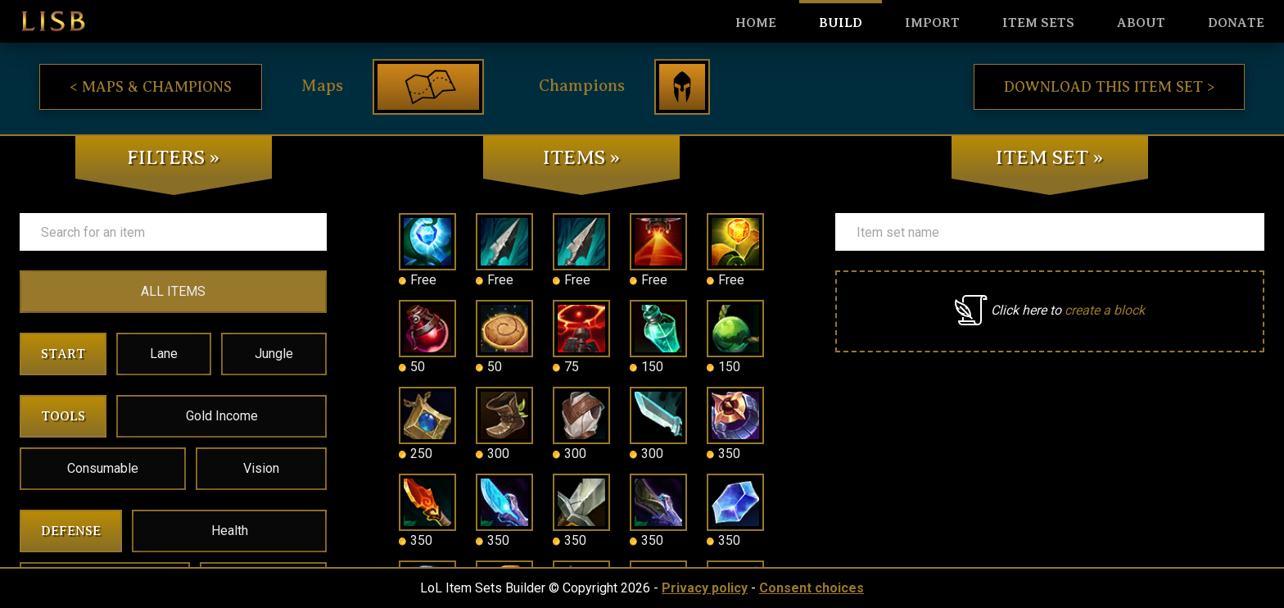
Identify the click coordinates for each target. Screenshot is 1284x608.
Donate (1236, 23)
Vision (261, 468)
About (1141, 23)
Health (229, 530)
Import (932, 23)
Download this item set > (1109, 87)
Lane (164, 353)
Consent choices (811, 588)
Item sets (1038, 23)
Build (840, 23)
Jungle (274, 353)
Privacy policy (705, 588)
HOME (755, 23)
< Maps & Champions (151, 87)
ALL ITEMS (173, 291)
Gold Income (222, 416)
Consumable (102, 468)
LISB (53, 21)
